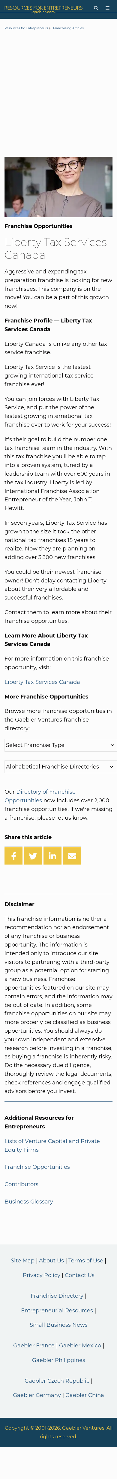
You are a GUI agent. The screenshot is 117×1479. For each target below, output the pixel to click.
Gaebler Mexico (80, 1345)
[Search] (96, 8)
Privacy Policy (41, 1275)
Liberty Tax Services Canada (42, 682)
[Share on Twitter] (33, 856)
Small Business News (59, 1325)
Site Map (22, 1260)
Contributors (21, 1184)
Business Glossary (28, 1201)
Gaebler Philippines (58, 1360)
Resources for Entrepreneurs (26, 28)
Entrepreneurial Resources (57, 1310)
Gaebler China (84, 1395)
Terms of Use (85, 1260)
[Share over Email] (72, 856)
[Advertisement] (56, 95)
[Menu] (107, 8)
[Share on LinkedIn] (53, 856)
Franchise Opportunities (37, 1167)
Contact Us (79, 1275)
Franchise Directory (57, 1296)
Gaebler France (34, 1345)
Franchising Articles (68, 28)
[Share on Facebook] (13, 856)
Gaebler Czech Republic (57, 1381)
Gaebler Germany (37, 1395)
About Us (51, 1260)
